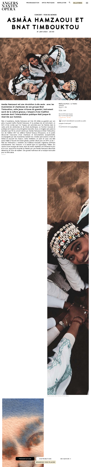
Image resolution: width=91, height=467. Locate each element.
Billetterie (77, 3)
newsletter (61, 2)
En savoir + (66, 459)
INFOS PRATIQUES (48, 2)
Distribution (45, 459)
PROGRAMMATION (32, 2)
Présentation (25, 459)
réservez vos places (45, 462)
